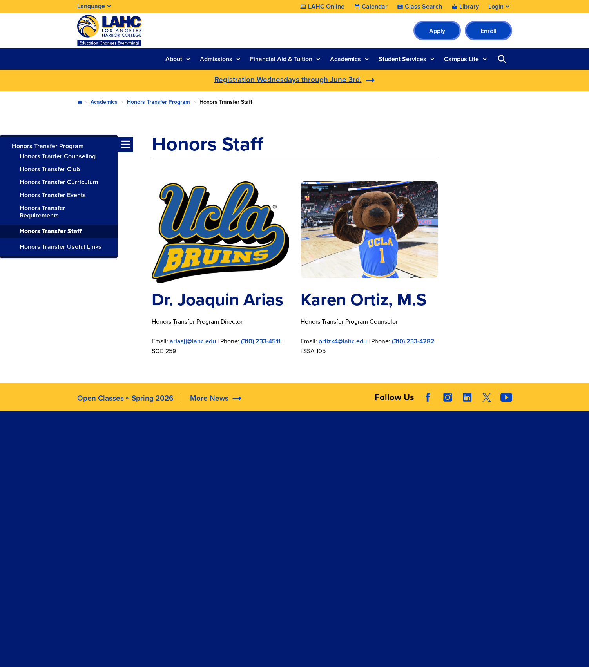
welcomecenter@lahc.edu (114, 530)
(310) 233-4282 (413, 341)
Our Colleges (453, 482)
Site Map (356, 654)
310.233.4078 (97, 521)
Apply (437, 30)
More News (209, 398)
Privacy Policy (312, 654)
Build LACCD (456, 472)
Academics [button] (345, 58)
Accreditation (185, 439)
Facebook (428, 397)
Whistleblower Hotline (466, 502)
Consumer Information (376, 498)
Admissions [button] (216, 58)
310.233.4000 (97, 492)
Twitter (487, 397)
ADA (351, 449)
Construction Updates (201, 469)
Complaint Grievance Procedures (374, 484)
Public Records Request (468, 492)
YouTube (506, 397)
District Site (451, 453)
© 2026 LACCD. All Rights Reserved (294, 637)
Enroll (488, 30)
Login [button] (496, 6)
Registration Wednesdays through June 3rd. (288, 79)
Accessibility (363, 439)
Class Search (423, 6)
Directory (179, 479)
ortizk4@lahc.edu (343, 341)
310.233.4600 (97, 559)
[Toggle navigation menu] (8, 144)
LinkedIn (467, 397)
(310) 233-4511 (261, 341)
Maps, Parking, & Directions (205, 449)
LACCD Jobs (452, 463)
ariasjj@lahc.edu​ (193, 341)
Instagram (447, 397)
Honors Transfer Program (158, 102)
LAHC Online (326, 6)
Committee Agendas (195, 459)
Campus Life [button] (461, 58)
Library (469, 6)
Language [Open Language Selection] (91, 6)
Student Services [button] (402, 58)
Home (80, 102)
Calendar (375, 6)
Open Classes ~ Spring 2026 (125, 398)
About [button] (173, 58)
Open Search (502, 59)
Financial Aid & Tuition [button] (281, 58)
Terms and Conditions (251, 654)
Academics (104, 102)
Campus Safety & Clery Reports (377, 464)
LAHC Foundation (281, 439)
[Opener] (581, 384)
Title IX (355, 508)
